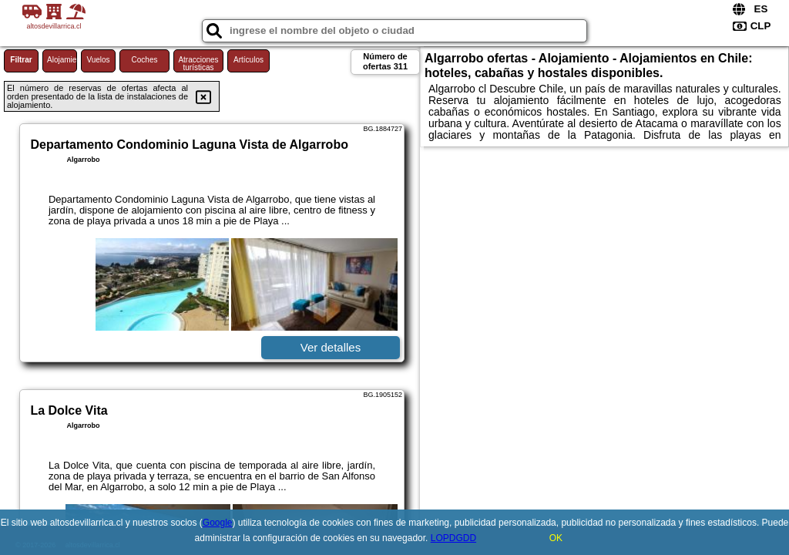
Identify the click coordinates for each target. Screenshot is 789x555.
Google (218, 522)
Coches (145, 60)
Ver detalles (330, 347)
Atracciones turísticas (198, 64)
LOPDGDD (453, 538)
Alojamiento (62, 60)
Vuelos (97, 60)
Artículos (248, 60)
